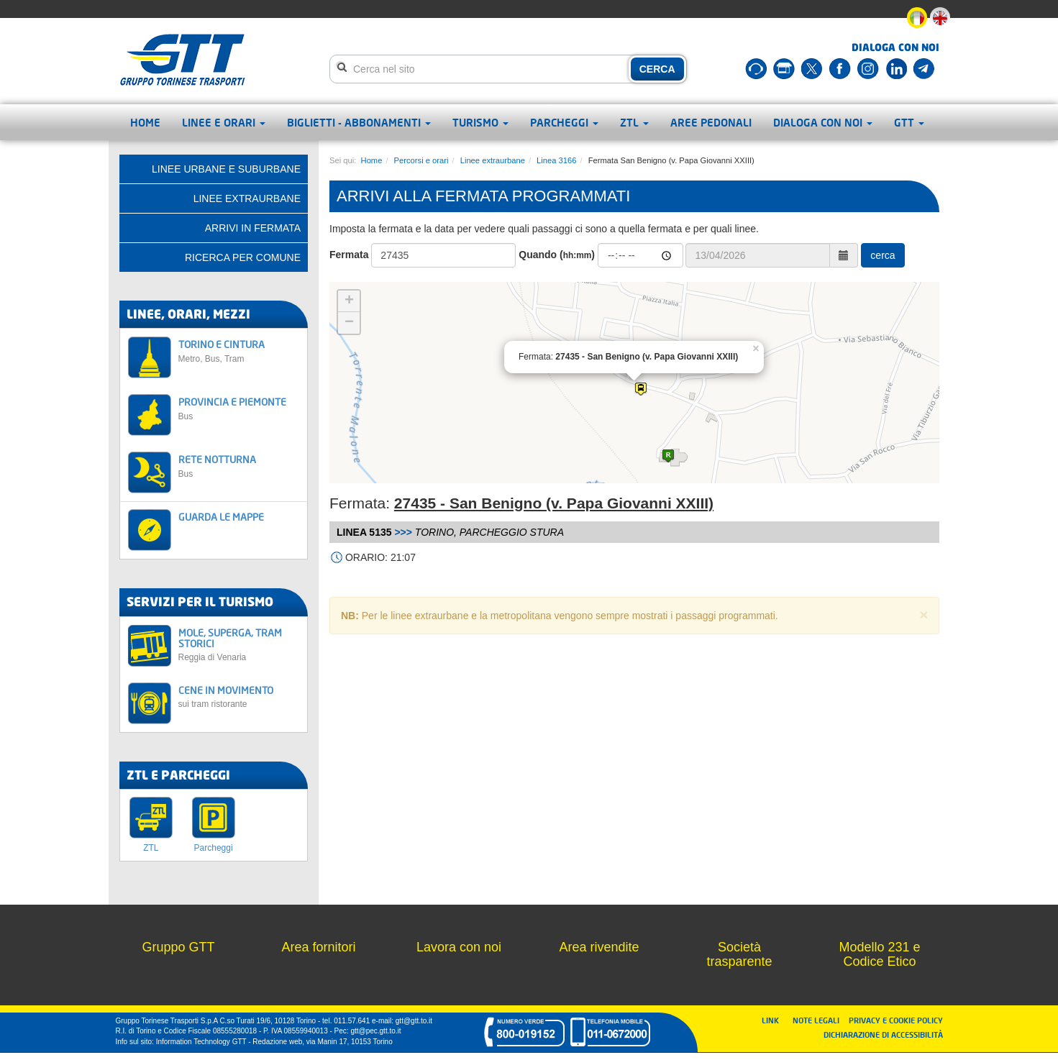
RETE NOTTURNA (239, 465)
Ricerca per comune (243, 257)
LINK (775, 1020)
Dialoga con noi (822, 122)
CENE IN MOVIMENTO (239, 696)
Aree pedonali (711, 122)
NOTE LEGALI (819, 1020)
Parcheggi (564, 122)
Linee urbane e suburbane (226, 169)
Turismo (480, 122)
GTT (909, 122)
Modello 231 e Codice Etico (879, 954)
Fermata (348, 254)
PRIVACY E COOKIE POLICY (896, 1020)
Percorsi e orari (421, 160)
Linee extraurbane (492, 160)
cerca (882, 255)
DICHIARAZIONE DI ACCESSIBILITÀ (883, 1034)
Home (145, 122)
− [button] (349, 323)
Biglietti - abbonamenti (359, 122)
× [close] (923, 614)
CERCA (657, 69)
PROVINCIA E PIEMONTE (239, 408)
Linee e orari (223, 122)
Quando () (557, 254)
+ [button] (349, 301)
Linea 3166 (556, 160)
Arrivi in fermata (253, 228)
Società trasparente (739, 954)
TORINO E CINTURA (239, 350)
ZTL (634, 122)
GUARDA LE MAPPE (221, 517)
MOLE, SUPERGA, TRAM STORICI (239, 644)
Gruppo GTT (178, 947)
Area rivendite (599, 947)
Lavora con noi (458, 947)
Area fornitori (318, 947)
